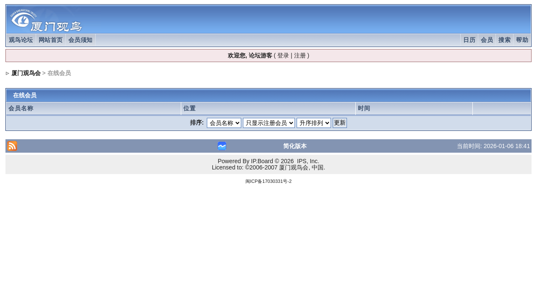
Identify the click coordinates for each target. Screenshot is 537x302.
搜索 (504, 39)
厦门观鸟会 (26, 73)
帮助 (522, 39)
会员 (487, 39)
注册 (300, 55)
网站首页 (51, 39)
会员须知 (80, 39)
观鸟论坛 (21, 39)
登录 (283, 55)
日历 (469, 39)
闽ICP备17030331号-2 (268, 181)
